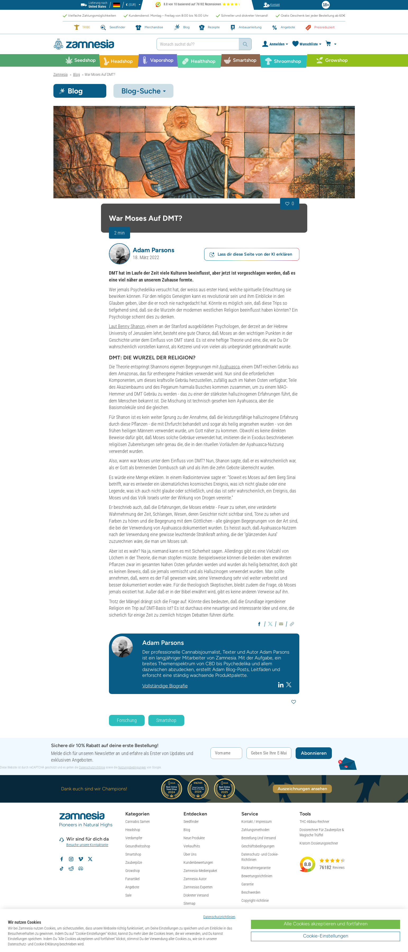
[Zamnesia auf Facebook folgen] (61, 859)
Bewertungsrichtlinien (256, 876)
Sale (128, 895)
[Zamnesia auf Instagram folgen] (71, 859)
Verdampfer (133, 838)
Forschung (127, 720)
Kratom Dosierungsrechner (319, 843)
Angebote (132, 887)
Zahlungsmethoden (255, 830)
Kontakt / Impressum (256, 821)
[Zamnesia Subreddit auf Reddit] (71, 868)
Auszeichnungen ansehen (302, 788)
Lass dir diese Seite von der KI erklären (250, 254)
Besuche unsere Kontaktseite (87, 845)
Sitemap (189, 903)
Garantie (247, 884)
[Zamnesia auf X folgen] (90, 859)
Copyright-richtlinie (255, 900)
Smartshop (166, 720)
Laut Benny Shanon (127, 326)
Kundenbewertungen (198, 862)
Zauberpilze (133, 862)
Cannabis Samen (137, 821)
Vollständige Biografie (165, 686)
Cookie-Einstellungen (325, 936)
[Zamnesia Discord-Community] (80, 868)
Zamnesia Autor (195, 879)
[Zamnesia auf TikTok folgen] (61, 868)
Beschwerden (250, 892)
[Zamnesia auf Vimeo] (80, 859)
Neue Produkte (194, 838)
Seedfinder (191, 821)
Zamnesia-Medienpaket (200, 871)
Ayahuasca (229, 366)
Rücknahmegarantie (256, 868)
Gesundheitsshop (137, 846)
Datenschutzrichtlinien (219, 917)
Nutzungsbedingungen (132, 767)
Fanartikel (132, 879)
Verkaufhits (192, 846)
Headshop (132, 830)
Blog (187, 830)
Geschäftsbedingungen (257, 846)
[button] (119, 253)
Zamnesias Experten (198, 887)
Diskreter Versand (196, 895)
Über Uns (190, 854)
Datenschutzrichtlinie (92, 767)
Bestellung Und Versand (258, 838)
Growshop (132, 871)
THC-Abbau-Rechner (314, 821)
